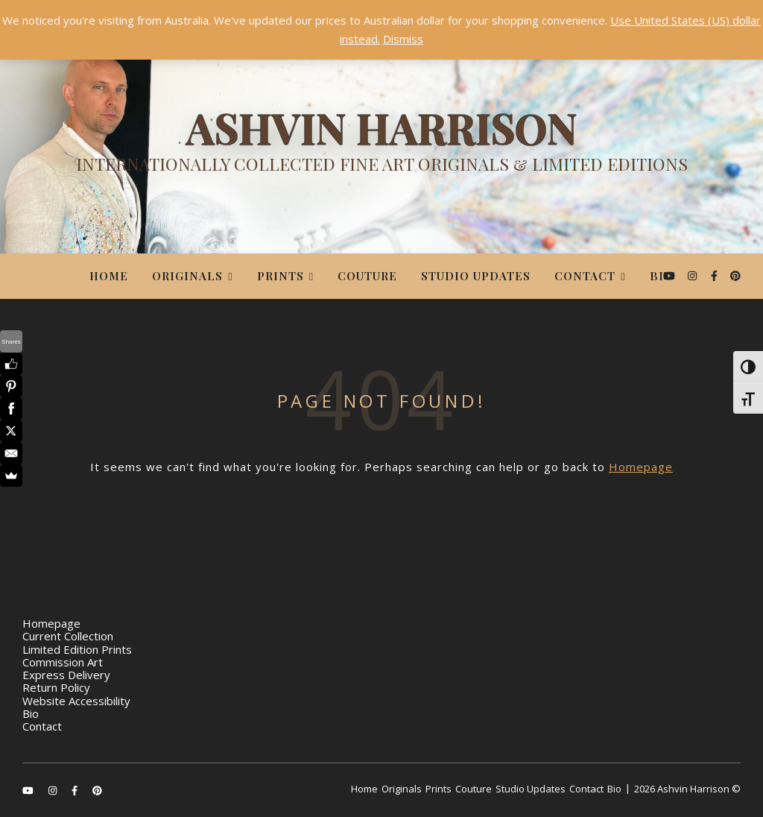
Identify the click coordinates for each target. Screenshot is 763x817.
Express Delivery (66, 674)
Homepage (641, 466)
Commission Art (62, 661)
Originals (187, 275)
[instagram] (694, 275)
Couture (367, 275)
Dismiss (403, 38)
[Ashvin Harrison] (381, 145)
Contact (584, 275)
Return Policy (56, 687)
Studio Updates (476, 275)
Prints (280, 275)
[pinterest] (735, 275)
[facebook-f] (716, 275)
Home (108, 275)
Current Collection (67, 635)
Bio (662, 275)
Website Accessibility (76, 700)
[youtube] (670, 275)
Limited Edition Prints (77, 649)
